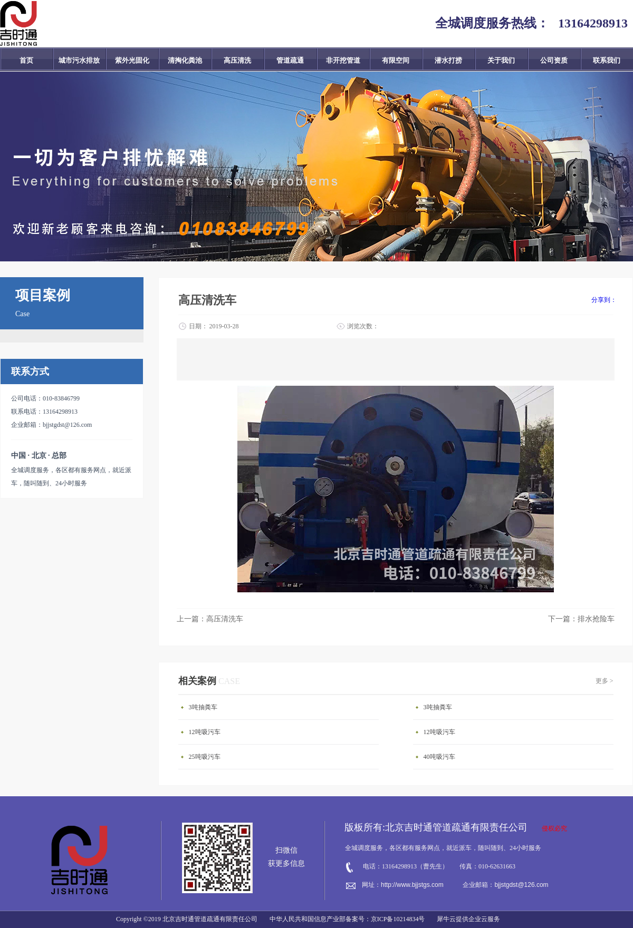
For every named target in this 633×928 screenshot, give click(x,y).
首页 (26, 60)
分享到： (604, 300)
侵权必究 (554, 828)
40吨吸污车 (439, 756)
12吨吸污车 (204, 732)
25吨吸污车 (204, 756)
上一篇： (210, 619)
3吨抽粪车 (203, 707)
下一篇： (581, 619)
